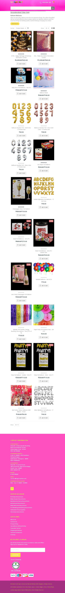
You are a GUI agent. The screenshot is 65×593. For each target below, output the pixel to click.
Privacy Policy (14, 524)
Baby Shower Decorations (18, 499)
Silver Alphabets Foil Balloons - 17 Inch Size (43, 411)
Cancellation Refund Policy (18, 526)
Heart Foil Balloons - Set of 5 (21, 239)
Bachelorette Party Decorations (19, 501)
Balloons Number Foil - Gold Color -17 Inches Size (21, 128)
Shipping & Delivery (16, 530)
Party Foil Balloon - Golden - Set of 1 (21, 375)
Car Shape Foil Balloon (43, 164)
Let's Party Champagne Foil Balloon (21, 294)
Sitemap (12, 534)
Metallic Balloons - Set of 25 (44, 279)
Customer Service (15, 528)
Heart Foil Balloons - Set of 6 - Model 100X (43, 251)
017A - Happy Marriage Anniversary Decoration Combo (21, 56)
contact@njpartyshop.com (18, 478)
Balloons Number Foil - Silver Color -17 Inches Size (21, 166)
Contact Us (13, 521)
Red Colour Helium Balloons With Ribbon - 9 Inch (21, 411)
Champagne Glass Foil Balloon (21, 209)
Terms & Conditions (16, 532)
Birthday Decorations (16, 497)
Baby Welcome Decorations (18, 505)
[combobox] (32, 8)
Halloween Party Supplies (17, 510)
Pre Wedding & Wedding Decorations (21, 507)
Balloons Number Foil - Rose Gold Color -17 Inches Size (43, 128)
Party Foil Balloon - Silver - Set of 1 (44, 375)
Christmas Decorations (17, 512)
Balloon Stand (44, 93)
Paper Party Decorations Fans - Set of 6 (44, 330)
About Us (13, 519)
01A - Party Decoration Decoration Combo (44, 56)
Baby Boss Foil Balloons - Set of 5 (21, 87)
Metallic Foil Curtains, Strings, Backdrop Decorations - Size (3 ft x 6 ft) (21, 331)
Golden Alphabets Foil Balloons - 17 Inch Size (44, 200)
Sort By (12, 28)
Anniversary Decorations (17, 503)
